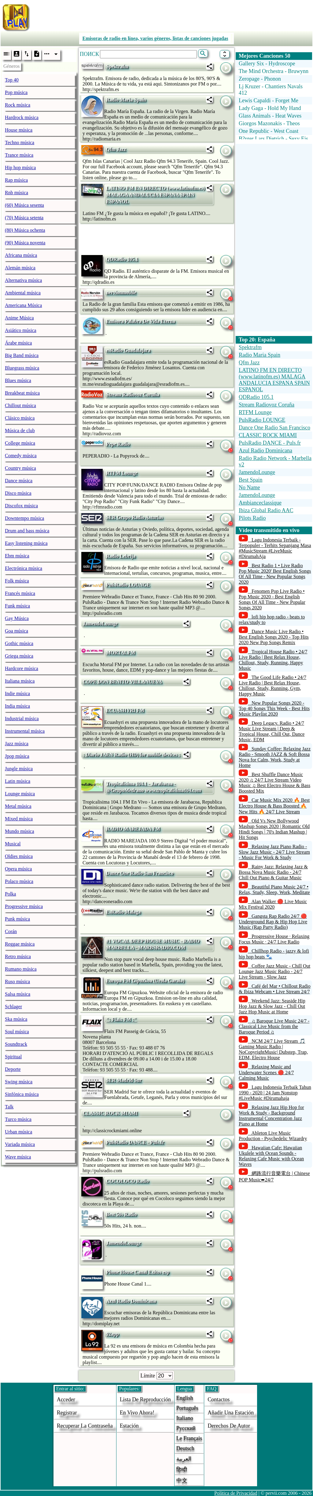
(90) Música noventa (25, 242)
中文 (181, 1480)
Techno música (19, 142)
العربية (183, 1459)
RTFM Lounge (121, 473)
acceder (66, 1399)
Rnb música (16, 192)
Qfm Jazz (116, 149)
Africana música (21, 255)
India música (17, 706)
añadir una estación (231, 1413)
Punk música (17, 918)
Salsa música (17, 994)
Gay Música (17, 618)
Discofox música (21, 505)
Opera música (18, 868)
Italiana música (20, 681)
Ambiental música (23, 292)
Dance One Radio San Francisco (139, 873)
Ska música (16, 1019)
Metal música (18, 806)
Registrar (67, 1413)
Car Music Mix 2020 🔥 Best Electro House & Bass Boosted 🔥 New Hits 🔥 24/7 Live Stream (274, 805)
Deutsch (185, 1448)
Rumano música (21, 969)
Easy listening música (26, 543)
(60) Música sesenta (24, 205)
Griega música (19, 656)
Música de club (20, 430)
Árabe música (18, 342)
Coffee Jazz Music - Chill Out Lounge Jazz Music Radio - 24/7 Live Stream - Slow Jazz (274, 971)
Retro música (18, 956)
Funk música (17, 605)
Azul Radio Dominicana (131, 1301)
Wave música (18, 1156)
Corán (11, 931)
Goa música (16, 630)
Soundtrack (16, 1044)
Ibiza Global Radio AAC (266, 510)
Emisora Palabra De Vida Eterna (140, 321)
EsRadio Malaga (123, 911)
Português (187, 1408)
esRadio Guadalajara (128, 350)
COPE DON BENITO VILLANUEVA (122, 681)
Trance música (19, 155)
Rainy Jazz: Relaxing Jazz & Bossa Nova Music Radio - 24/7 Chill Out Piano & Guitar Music (273, 872)
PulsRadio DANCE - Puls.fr (135, 1142)
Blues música (18, 380)
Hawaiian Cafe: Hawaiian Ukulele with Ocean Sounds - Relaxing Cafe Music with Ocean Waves (271, 1156)
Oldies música (19, 856)
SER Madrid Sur (124, 1080)
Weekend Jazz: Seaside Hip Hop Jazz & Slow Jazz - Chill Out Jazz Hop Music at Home (272, 1006)
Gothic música (19, 643)
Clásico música (20, 418)
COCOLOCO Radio (127, 1181)
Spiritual (13, 1056)
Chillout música (20, 405)
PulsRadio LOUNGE (128, 584)
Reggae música (20, 944)
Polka (10, 893)
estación (129, 1426)
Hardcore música (21, 668)
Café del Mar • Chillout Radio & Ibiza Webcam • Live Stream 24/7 (275, 988)
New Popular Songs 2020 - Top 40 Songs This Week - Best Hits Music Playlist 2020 (274, 708)
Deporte (13, 1069)
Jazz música (16, 743)
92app (112, 1334)
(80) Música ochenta (25, 230)
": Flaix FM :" (121, 1019)
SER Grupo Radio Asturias (134, 517)
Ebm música (17, 555)
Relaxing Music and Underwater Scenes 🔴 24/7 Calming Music (266, 1072)
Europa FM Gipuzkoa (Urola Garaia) (145, 980)
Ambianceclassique (260, 503)
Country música (20, 468)
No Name (249, 487)
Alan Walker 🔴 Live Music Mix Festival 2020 (273, 904)
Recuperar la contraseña (85, 1426)
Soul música (17, 1031)
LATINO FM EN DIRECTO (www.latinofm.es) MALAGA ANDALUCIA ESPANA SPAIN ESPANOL (155, 194)
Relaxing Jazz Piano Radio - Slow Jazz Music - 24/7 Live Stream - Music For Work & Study (274, 852)
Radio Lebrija (120, 556)
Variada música (20, 1144)
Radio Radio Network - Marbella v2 (275, 461)
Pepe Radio (118, 444)
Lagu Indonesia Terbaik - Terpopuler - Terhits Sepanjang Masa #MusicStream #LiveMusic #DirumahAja (275, 548)
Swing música (18, 1081)
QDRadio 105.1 (122, 259)
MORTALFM (120, 652)
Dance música (18, 480)
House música (18, 130)
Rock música (17, 105)
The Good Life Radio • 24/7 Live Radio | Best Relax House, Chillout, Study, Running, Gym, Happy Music (272, 685)
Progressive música (24, 906)
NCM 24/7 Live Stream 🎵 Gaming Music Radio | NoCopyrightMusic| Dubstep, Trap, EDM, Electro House (273, 1049)
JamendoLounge (100, 623)
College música (20, 443)
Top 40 (12, 79)
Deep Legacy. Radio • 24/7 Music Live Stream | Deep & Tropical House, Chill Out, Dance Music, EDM (271, 731)
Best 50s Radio (121, 1214)
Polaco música (19, 881)
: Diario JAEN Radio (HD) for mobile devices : (131, 754)
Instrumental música (25, 731)
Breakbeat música (22, 393)
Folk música (17, 580)
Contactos (219, 1399)
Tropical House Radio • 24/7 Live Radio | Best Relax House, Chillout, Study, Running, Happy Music (273, 660)
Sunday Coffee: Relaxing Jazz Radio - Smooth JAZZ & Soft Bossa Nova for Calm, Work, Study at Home (275, 757)
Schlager (13, 1006)
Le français (189, 1438)
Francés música (20, 593)
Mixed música (19, 818)
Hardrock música (22, 117)
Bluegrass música (22, 367)
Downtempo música (24, 518)
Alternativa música (23, 280)
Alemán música (20, 267)
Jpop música (17, 756)
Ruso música (17, 981)
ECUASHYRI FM (125, 710)
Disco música (18, 493)
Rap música (16, 180)
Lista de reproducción (145, 1399)
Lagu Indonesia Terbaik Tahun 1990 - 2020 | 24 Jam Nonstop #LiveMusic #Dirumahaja (275, 1093)
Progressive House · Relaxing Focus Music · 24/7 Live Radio (274, 939)
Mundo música (19, 831)
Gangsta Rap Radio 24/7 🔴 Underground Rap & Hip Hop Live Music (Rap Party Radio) (273, 922)
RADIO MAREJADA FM (133, 828)
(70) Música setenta (24, 217)
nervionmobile (121, 292)
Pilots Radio (252, 518)
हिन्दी (181, 1470)
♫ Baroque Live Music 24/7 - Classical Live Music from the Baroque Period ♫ (274, 1026)
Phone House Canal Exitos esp (137, 1272)
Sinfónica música (22, 1094)
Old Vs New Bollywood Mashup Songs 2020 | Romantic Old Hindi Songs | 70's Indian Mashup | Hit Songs (274, 829)
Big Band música (22, 355)
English (184, 1398)
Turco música (18, 1119)
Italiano (184, 1418)
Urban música (18, 1131)
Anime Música (19, 317)
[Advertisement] (173, 16)
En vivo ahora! (137, 1413)
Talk (9, 1106)
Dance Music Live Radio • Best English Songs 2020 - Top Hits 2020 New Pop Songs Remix (274, 637)
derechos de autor (229, 1426)
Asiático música (20, 330)
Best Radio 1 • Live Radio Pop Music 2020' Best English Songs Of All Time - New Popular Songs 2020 (275, 574)
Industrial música (22, 718)
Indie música (17, 693)
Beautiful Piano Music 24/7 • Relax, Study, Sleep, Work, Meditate (274, 889)
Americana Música (23, 305)
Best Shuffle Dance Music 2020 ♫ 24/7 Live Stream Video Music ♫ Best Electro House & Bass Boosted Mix (274, 783)
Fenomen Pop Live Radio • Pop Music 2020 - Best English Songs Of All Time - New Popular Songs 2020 (272, 599)
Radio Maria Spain (126, 99)
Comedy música (21, 455)
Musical (13, 843)
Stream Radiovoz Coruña (132, 394)
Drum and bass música (27, 530)
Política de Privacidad (235, 1493)
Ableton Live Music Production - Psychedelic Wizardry (273, 1135)
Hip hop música (20, 167)
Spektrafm (117, 66)
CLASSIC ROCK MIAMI (110, 1113)
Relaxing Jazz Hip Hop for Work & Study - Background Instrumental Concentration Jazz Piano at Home (271, 1115)
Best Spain (251, 480)
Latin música (17, 781)
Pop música (16, 92)
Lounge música (20, 793)
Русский (186, 1428)
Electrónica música (23, 568)
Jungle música (19, 768)
